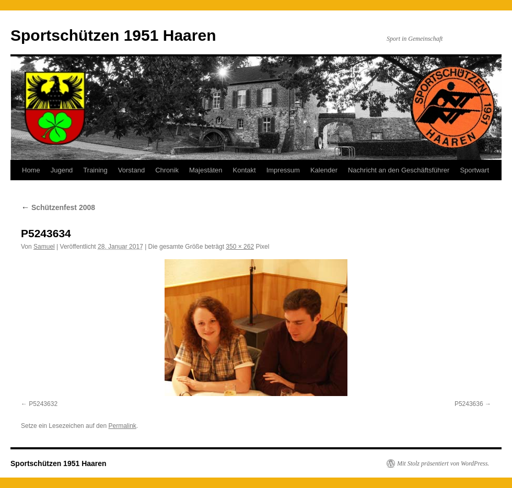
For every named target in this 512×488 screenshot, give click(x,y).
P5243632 (43, 404)
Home (31, 170)
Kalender (324, 170)
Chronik (167, 170)
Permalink (122, 425)
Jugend (62, 170)
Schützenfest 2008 (58, 207)
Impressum (283, 170)
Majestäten (206, 170)
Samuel (44, 246)
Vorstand (131, 170)
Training (95, 170)
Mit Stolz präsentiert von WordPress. (443, 463)
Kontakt (244, 170)
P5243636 (469, 404)
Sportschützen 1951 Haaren (113, 35)
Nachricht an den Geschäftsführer (398, 170)
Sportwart (474, 170)
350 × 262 (240, 246)
